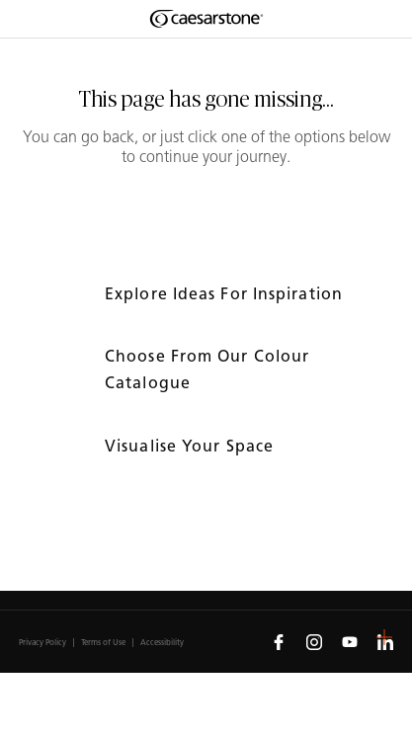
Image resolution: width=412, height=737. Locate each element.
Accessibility (162, 642)
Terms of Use (103, 642)
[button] (384, 637)
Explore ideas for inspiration (226, 294)
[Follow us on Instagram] (314, 641)
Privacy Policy (42, 642)
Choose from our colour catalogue (207, 369)
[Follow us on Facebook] (279, 641)
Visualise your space (192, 446)
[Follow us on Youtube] (350, 641)
